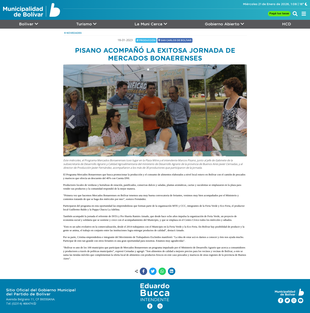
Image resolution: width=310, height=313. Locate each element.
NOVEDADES (73, 33)
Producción (146, 40)
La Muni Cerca (150, 24)
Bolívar (28, 24)
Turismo (86, 24)
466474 (29, 303)
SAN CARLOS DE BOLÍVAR (174, 40)
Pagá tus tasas (279, 13)
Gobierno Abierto (224, 24)
